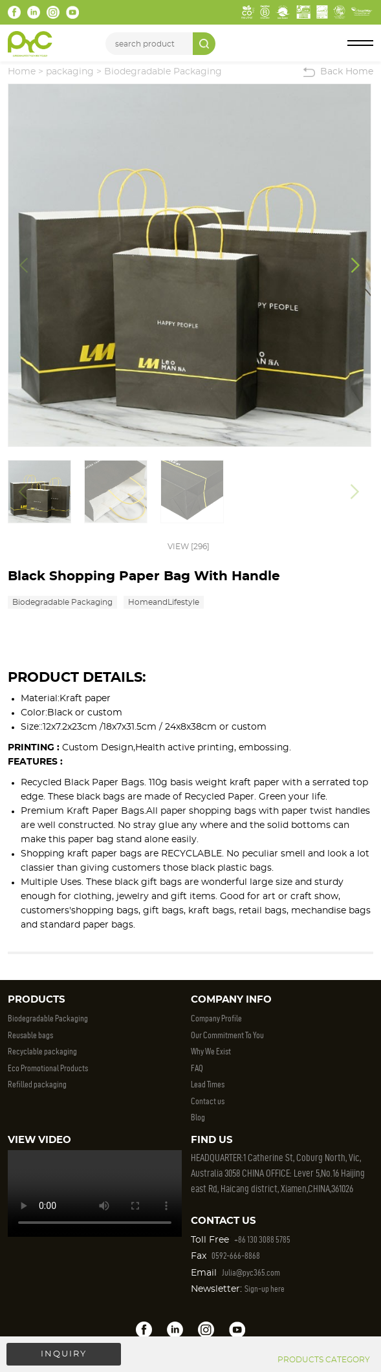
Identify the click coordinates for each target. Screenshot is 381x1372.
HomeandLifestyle (163, 602)
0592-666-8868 (236, 1256)
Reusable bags (30, 1035)
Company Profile (216, 1018)
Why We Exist (211, 1051)
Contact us (207, 1101)
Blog (198, 1117)
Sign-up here (265, 1289)
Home (22, 71)
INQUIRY (64, 1354)
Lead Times (207, 1084)
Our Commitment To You (227, 1035)
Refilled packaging (37, 1084)
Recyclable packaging (42, 1051)
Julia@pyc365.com (251, 1273)
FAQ (197, 1068)
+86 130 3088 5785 (262, 1240)
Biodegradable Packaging (163, 71)
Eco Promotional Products (48, 1068)
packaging (70, 71)
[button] (355, 265)
